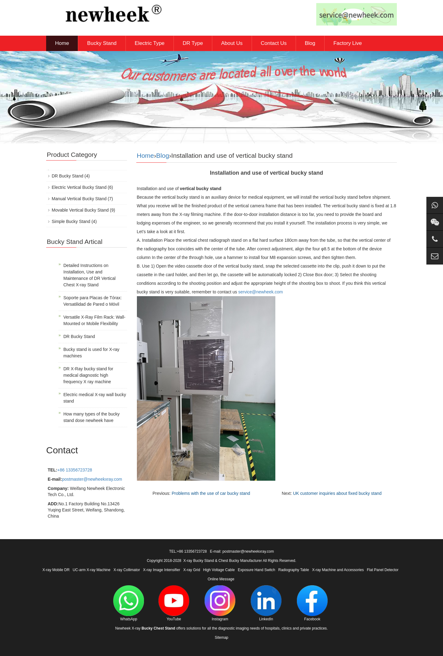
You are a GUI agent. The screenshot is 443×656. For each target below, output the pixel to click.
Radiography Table (293, 570)
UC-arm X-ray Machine (91, 570)
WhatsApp (128, 603)
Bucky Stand (101, 43)
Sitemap (221, 637)
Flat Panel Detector (383, 570)
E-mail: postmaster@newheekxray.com (242, 551)
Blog (310, 43)
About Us (232, 43)
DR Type (193, 43)
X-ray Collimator (127, 570)
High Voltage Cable (219, 570)
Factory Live (347, 43)
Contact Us (274, 43)
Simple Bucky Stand (71, 221)
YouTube (173, 603)
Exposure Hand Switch (256, 570)
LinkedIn (266, 603)
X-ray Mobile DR (56, 570)
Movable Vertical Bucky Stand (80, 210)
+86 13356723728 (74, 469)
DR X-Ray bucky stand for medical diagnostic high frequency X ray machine (88, 375)
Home (62, 43)
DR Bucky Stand (67, 175)
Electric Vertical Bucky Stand (79, 187)
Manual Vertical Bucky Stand (79, 198)
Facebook (312, 603)
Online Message (221, 579)
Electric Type (150, 43)
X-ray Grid (191, 570)
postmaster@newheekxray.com (92, 479)
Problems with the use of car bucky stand (211, 493)
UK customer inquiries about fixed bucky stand (337, 493)
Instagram (220, 603)
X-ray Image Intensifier (161, 570)
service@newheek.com (260, 291)
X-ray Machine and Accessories (338, 570)
